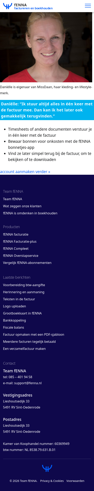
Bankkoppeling (14, 320)
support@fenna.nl (28, 383)
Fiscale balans (13, 327)
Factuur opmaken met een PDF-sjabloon (33, 334)
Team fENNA (12, 199)
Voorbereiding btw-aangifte (24, 285)
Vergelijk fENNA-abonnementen (27, 262)
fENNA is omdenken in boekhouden (30, 213)
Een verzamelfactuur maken (24, 348)
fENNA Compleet (16, 248)
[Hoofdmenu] (88, 6)
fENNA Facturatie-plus (20, 241)
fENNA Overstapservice (20, 255)
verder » (43, 171)
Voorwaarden (75, 481)
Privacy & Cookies (52, 481)
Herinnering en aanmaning (23, 292)
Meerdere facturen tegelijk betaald (29, 341)
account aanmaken (17, 171)
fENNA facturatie (15, 234)
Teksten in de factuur (19, 299)
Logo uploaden (14, 306)
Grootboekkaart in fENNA (22, 313)
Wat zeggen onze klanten (22, 206)
